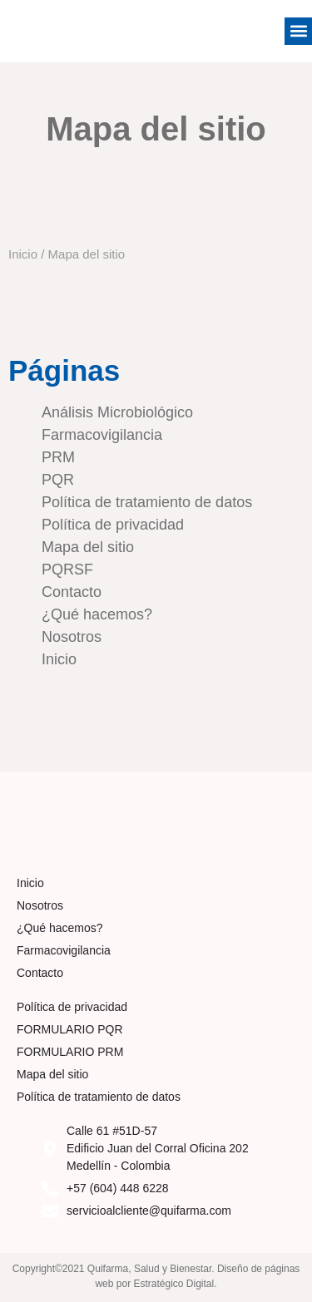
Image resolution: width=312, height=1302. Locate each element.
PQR (58, 479)
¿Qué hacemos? (97, 614)
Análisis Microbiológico (117, 412)
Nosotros (72, 637)
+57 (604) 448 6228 (118, 1188)
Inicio (22, 254)
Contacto (72, 592)
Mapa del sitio (88, 547)
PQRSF (67, 569)
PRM (58, 457)
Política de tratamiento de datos (147, 502)
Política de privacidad (113, 524)
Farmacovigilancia (102, 435)
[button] (298, 31)
